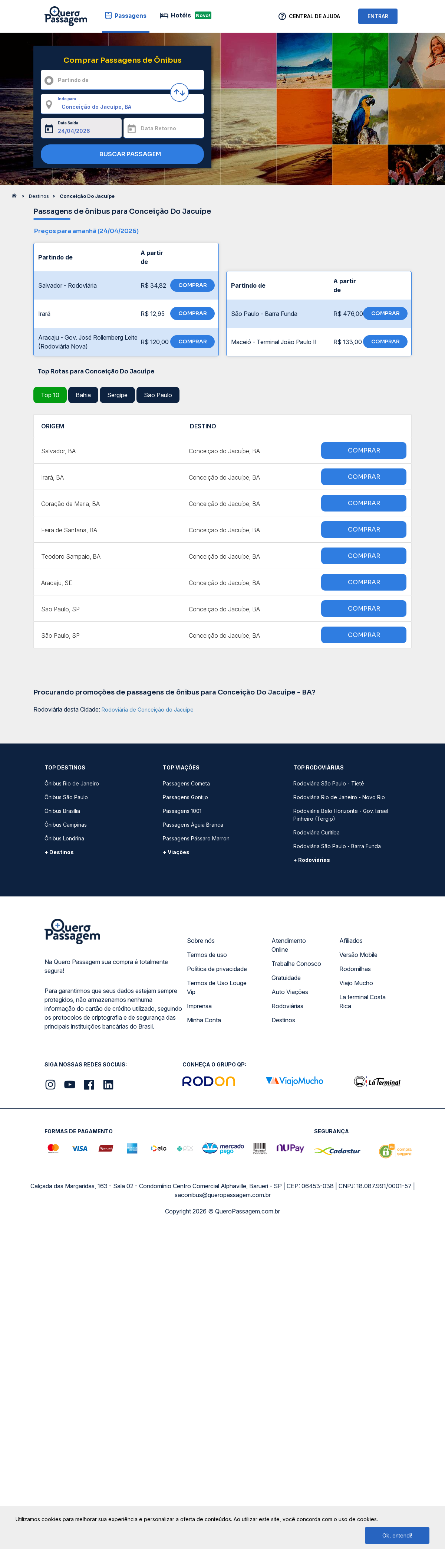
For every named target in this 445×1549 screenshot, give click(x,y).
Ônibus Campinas (65, 824)
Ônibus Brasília (62, 811)
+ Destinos (59, 852)
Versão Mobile (358, 954)
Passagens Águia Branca (193, 824)
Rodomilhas (355, 969)
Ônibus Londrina (64, 838)
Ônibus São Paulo (66, 797)
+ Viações (176, 852)
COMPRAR (192, 285)
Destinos (283, 1020)
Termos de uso (207, 954)
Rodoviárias (287, 1006)
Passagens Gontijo (185, 797)
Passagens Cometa (186, 783)
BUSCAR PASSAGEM (120, 154)
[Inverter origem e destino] (179, 92)
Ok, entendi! (397, 1535)
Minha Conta (204, 1020)
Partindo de (73, 80)
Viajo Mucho (356, 983)
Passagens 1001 (182, 811)
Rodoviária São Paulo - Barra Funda (337, 846)
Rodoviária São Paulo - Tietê (328, 783)
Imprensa (199, 1006)
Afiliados (351, 940)
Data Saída (68, 123)
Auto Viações (289, 992)
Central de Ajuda (314, 16)
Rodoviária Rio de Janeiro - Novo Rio (339, 797)
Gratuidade (286, 977)
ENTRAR (377, 16)
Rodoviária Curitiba (316, 832)
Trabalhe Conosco (296, 963)
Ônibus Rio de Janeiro (71, 783)
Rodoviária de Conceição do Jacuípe (148, 709)
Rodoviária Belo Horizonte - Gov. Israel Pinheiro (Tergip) (340, 815)
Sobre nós (201, 940)
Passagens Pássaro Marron (196, 838)
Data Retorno (158, 128)
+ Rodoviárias (311, 860)
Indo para (67, 99)
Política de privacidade (217, 969)
